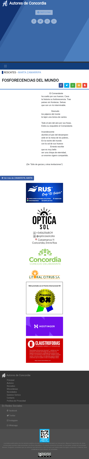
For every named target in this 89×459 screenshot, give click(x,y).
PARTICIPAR (44, 12)
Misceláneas (12, 389)
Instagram (12, 420)
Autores (10, 383)
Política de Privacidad (16, 401)
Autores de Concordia (24, 3)
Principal (10, 380)
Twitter (11, 415)
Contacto (10, 398)
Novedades (12, 392)
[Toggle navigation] (5, 66)
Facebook (12, 410)
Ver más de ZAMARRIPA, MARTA (17, 178)
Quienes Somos (14, 395)
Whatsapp (12, 425)
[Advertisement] (44, 44)
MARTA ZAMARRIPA (29, 72)
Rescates (11, 386)
